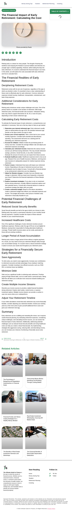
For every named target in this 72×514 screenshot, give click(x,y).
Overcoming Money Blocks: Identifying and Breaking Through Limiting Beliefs (35, 380)
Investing (59, 3)
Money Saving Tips (27, 3)
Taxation (37, 3)
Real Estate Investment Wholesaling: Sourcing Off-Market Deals (35, 417)
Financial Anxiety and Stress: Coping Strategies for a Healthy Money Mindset (12, 418)
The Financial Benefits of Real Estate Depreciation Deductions (34, 453)
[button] (3, 53)
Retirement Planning (48, 3)
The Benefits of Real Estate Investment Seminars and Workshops (11, 453)
